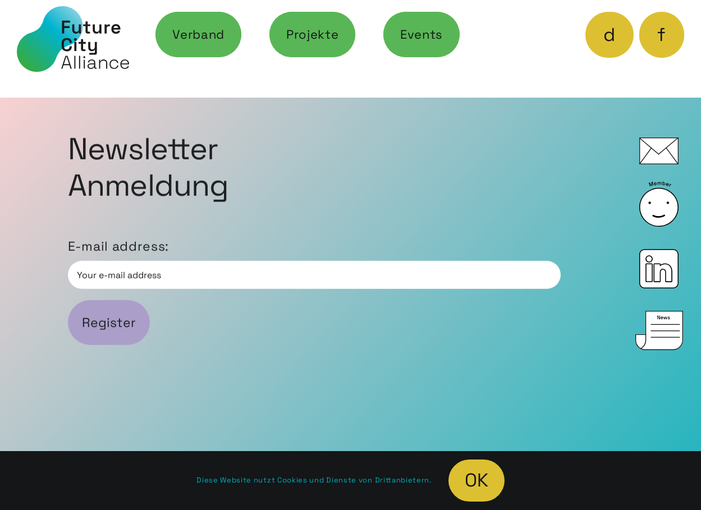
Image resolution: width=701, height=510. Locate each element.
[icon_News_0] (659, 317)
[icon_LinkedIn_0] (659, 255)
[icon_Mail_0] (659, 143)
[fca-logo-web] (73, 12)
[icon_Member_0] (659, 187)
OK (476, 480)
